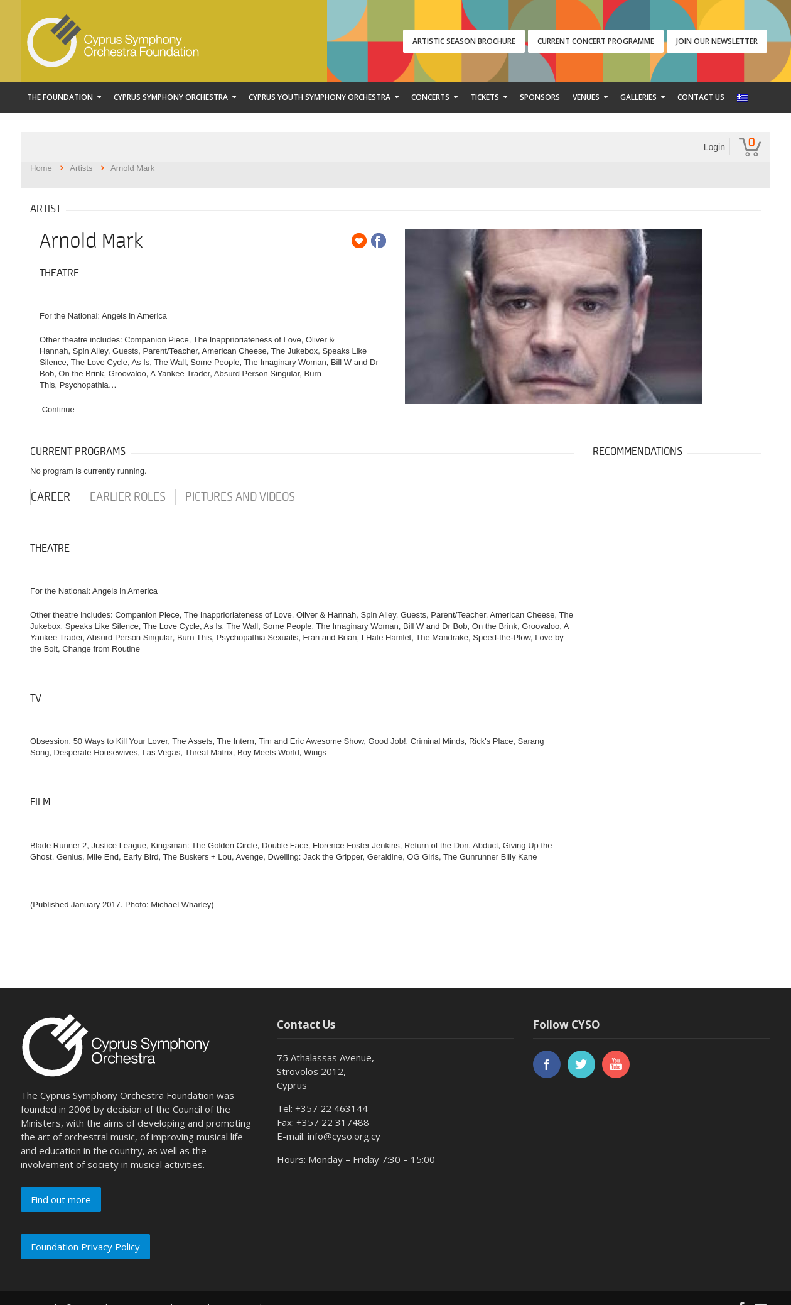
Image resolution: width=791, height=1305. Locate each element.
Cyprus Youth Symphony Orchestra (319, 97)
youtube (616, 1064)
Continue (58, 409)
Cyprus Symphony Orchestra (171, 97)
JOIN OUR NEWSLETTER (717, 41)
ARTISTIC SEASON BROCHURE (463, 41)
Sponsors (540, 97)
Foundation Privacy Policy (85, 1246)
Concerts (430, 97)
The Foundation (60, 97)
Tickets (484, 97)
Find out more (61, 1199)
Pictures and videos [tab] (240, 497)
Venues (586, 97)
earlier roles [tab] (128, 497)
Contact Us (700, 97)
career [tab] (50, 497)
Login (714, 147)
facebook (547, 1064)
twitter (581, 1064)
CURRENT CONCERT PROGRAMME (595, 41)
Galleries (638, 97)
